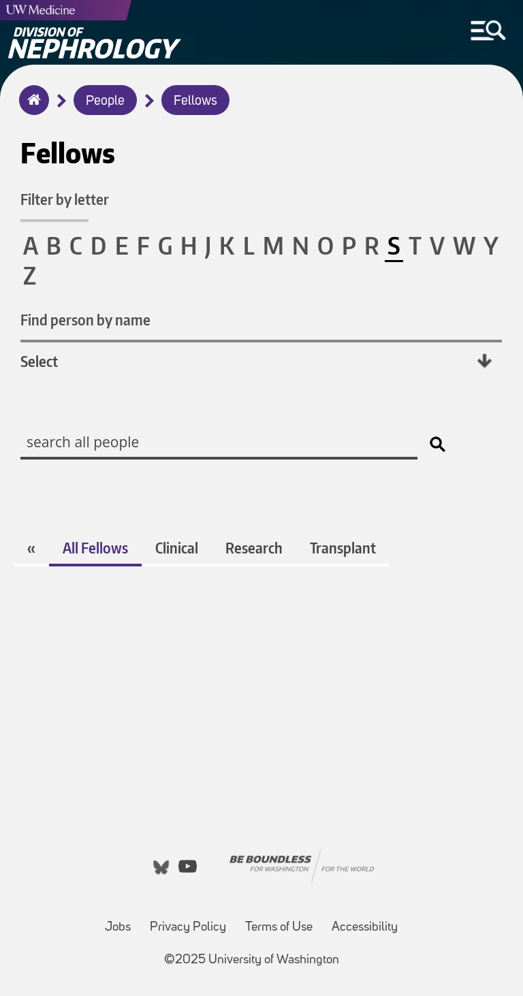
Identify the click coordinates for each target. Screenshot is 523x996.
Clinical (176, 548)
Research (254, 548)
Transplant (343, 548)
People (105, 101)
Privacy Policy (188, 927)
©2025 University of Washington (251, 960)
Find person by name (85, 319)
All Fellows (95, 548)
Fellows (195, 101)
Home (31, 109)
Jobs (118, 927)
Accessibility (365, 927)
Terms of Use (279, 927)
